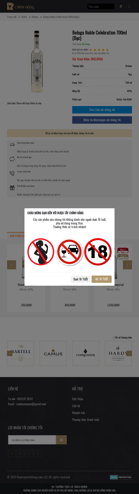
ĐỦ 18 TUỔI (101, 279)
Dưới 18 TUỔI (80, 279)
